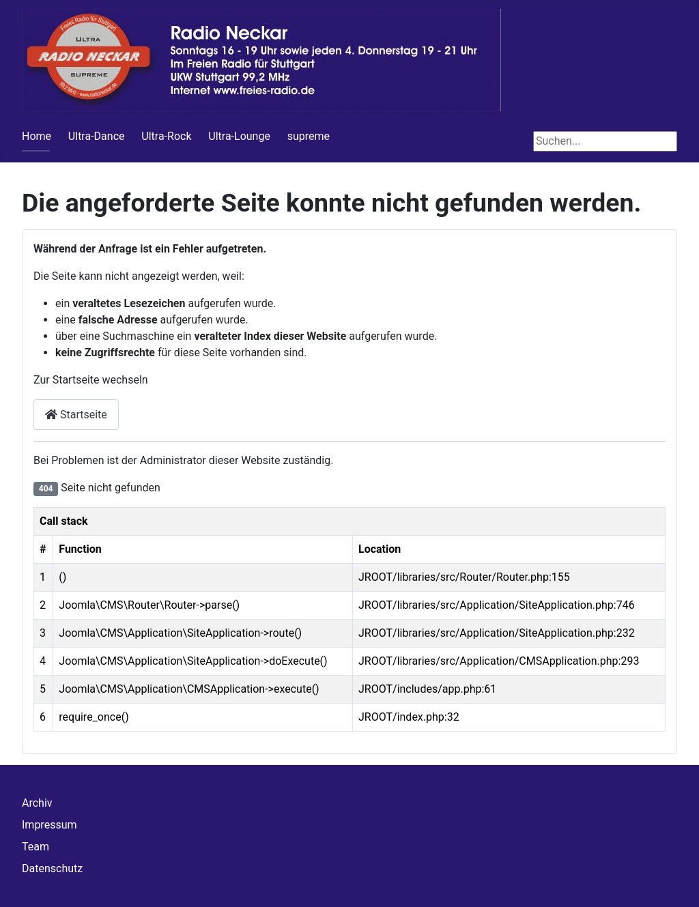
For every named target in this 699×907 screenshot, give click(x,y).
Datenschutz (52, 868)
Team (35, 846)
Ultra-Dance (96, 136)
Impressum (49, 824)
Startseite (76, 414)
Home (36, 136)
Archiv (37, 802)
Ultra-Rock (166, 136)
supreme (308, 136)
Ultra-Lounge (239, 136)
